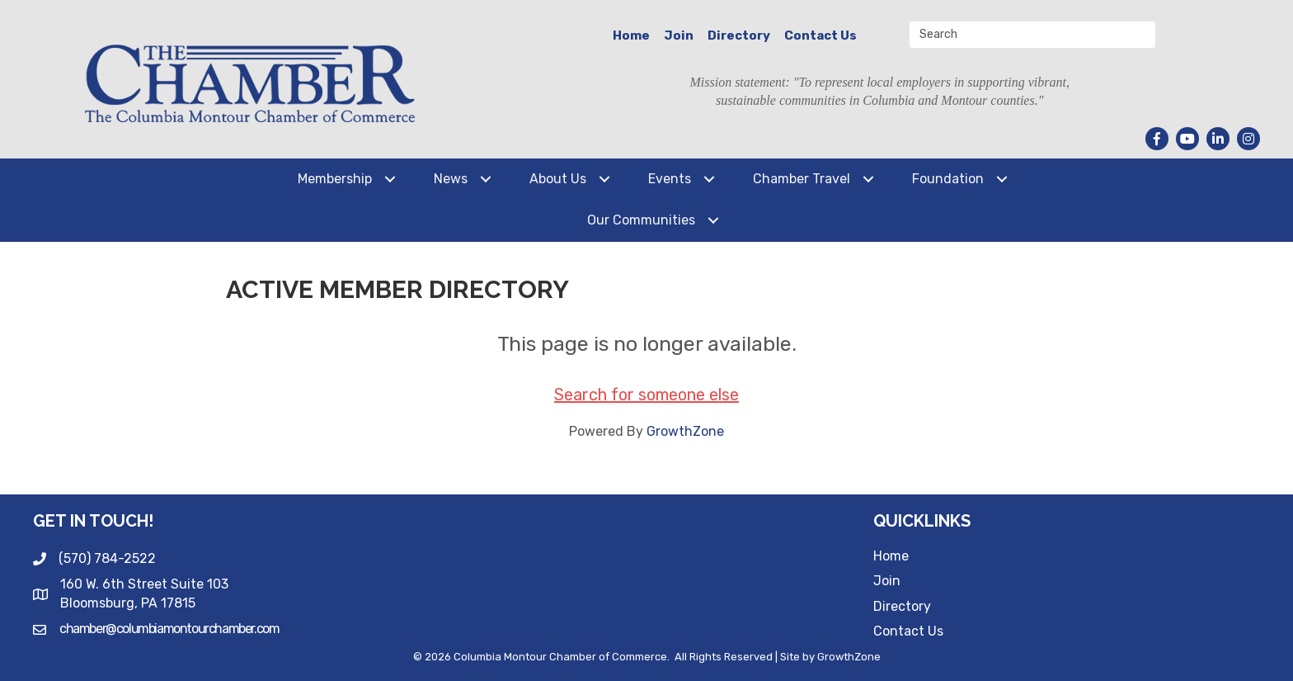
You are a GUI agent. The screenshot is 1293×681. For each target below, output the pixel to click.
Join (679, 35)
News (451, 179)
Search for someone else (646, 394)
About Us (557, 179)
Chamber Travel (801, 179)
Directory (739, 35)
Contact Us (820, 35)
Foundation (948, 179)
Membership (335, 179)
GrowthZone (685, 431)
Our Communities (641, 220)
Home (631, 35)
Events (669, 179)
